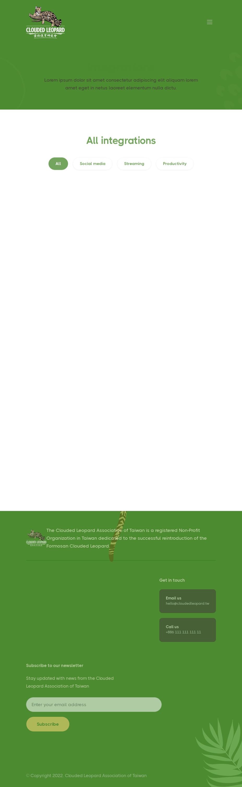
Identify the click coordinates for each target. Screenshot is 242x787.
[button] (209, 22)
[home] (45, 22)
